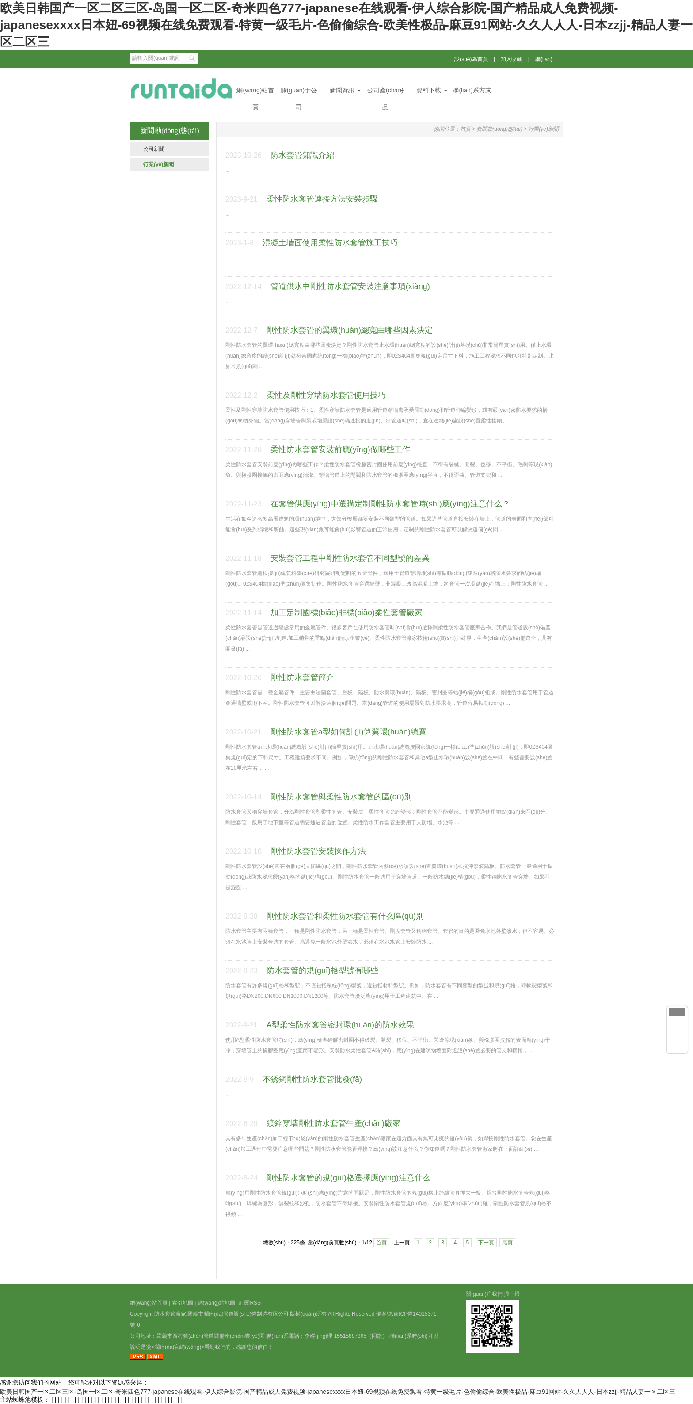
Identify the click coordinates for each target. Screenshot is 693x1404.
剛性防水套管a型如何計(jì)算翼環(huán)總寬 (348, 731)
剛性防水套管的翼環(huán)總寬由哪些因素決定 (350, 330)
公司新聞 (153, 149)
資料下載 (428, 90)
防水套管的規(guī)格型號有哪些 (322, 970)
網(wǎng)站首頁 (255, 93)
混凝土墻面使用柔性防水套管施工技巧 (330, 242)
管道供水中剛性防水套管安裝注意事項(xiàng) (350, 286)
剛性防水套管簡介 (302, 677)
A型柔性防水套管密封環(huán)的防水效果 (340, 1024)
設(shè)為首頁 (470, 59)
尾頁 (507, 1243)
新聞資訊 (342, 90)
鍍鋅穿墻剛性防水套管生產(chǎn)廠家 (333, 1123)
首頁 (465, 129)
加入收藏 (511, 59)
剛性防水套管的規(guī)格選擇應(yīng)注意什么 (348, 1177)
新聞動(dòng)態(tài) (499, 129)
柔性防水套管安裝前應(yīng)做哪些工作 (340, 449)
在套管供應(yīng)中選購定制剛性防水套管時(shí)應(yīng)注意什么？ (390, 503)
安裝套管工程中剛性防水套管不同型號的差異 (350, 558)
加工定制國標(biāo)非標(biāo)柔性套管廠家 (346, 612)
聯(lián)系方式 (472, 90)
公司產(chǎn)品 (385, 93)
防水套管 (164, 1314)
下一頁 (486, 1243)
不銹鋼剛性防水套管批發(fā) (312, 1079)
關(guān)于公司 (299, 93)
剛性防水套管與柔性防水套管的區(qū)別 (341, 796)
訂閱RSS (250, 1303)
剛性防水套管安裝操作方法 (318, 851)
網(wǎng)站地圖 (216, 1303)
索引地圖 (182, 1303)
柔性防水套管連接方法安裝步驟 (322, 198)
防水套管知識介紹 (302, 155)
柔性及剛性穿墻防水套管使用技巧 (326, 395)
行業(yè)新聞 (158, 164)
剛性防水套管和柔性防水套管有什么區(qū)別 (345, 916)
